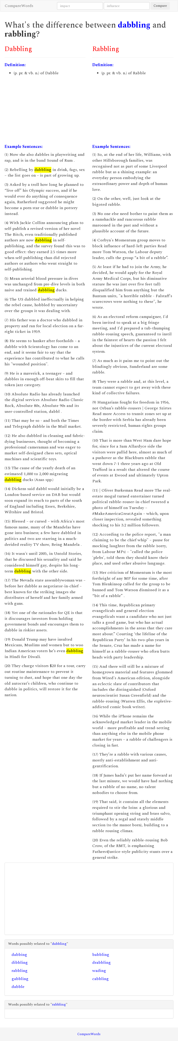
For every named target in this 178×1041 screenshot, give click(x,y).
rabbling (20, 971)
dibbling (20, 962)
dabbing (19, 955)
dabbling (134, 25)
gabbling (20, 979)
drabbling (101, 962)
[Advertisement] (45, 110)
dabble (18, 987)
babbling (100, 955)
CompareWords (19, 6)
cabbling (100, 979)
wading (99, 971)
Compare (160, 5)
